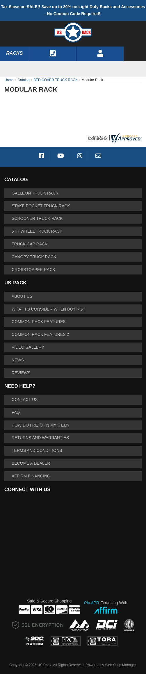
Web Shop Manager (120, 665)
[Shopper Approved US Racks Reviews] (114, 137)
